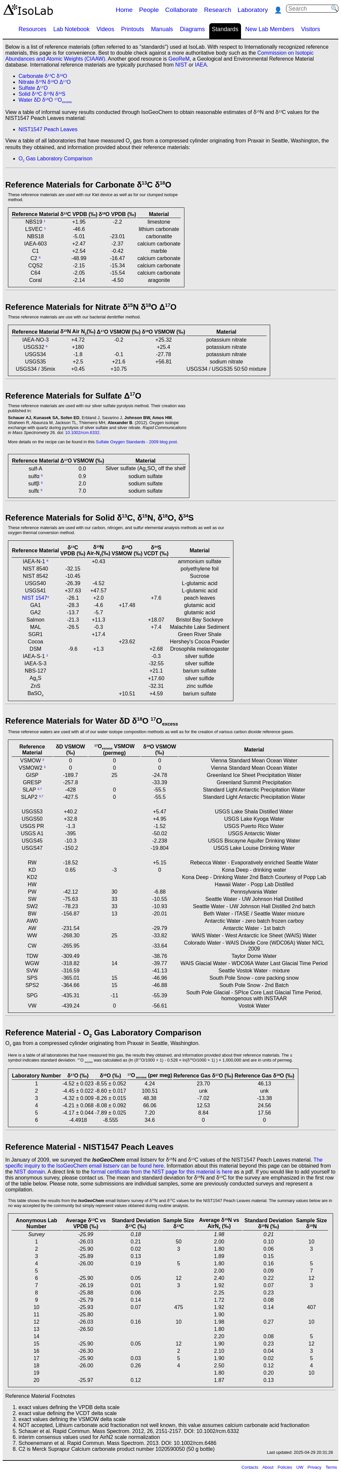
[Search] (309, 8)
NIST (181, 65)
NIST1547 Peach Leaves (48, 129)
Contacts (250, 1467)
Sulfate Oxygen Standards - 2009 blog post (136, 441)
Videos (105, 29)
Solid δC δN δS (42, 94)
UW (299, 1467)
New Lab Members (269, 29)
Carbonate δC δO (43, 76)
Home (124, 9)
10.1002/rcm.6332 (82, 432)
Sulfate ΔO (33, 88)
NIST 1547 (34, 598)
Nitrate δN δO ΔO (45, 82)
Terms (331, 1467)
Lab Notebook (71, 29)
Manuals (162, 29)
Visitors (310, 29)
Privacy (314, 1467)
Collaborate (181, 9)
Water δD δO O (45, 100)
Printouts (132, 29)
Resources (32, 29)
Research (217, 9)
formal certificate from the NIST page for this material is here (161, 1172)
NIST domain (29, 1172)
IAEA (201, 65)
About (268, 1467)
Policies (284, 1467)
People (149, 9)
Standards (225, 29)
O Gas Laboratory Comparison (55, 158)
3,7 (39, 789)
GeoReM (179, 59)
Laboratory (253, 9)
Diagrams (192, 29)
